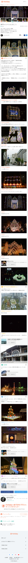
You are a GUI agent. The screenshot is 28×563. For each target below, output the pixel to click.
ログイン (24, 1)
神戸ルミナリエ (7, 58)
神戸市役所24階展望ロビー (11, 287)
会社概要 (6, 557)
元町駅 (5, 365)
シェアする (7, 492)
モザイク (5, 396)
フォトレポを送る (24, 514)
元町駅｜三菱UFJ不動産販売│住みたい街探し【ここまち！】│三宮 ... (11, 361)
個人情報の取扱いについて (18, 557)
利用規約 (10, 557)
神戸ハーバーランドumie (10, 476)
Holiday (5, 2)
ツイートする (20, 492)
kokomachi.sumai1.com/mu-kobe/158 (8, 362)
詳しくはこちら (3, 517)
